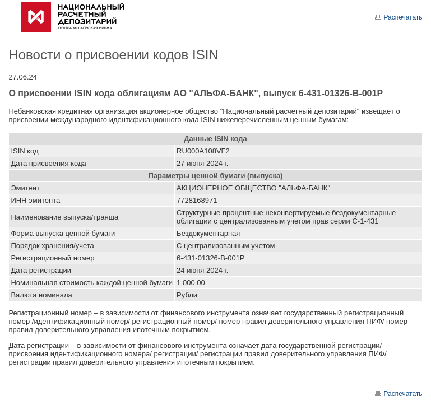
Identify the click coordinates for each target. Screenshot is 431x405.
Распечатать (398, 17)
